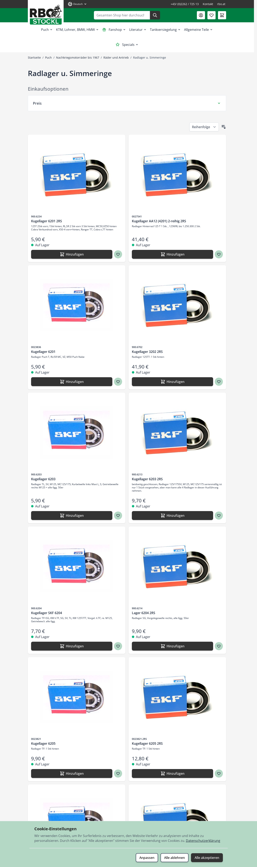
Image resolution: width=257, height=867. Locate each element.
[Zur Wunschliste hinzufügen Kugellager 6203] (118, 515)
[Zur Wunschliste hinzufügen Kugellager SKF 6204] (118, 646)
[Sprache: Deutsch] (77, 4)
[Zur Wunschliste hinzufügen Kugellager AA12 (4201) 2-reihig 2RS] (219, 254)
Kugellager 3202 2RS (147, 352)
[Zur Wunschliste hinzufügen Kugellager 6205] (118, 773)
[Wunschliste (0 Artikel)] (211, 15)
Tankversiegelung (165, 29)
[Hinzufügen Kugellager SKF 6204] (71, 646)
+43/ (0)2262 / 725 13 (185, 4)
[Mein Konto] (201, 15)
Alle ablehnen (174, 857)
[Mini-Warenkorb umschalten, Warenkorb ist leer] (222, 15)
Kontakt (208, 4)
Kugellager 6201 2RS (46, 221)
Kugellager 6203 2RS (147, 479)
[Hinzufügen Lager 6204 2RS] (172, 646)
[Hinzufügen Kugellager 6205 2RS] (172, 773)
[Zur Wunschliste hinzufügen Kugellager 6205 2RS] (219, 773)
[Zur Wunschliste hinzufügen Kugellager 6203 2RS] (219, 515)
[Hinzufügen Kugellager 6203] (71, 515)
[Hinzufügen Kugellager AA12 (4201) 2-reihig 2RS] (172, 254)
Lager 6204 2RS (143, 613)
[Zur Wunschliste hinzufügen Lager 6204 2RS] (219, 646)
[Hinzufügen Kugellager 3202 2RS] (172, 381)
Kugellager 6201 (43, 352)
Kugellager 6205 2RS (147, 743)
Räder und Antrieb (116, 57)
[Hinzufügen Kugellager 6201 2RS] (71, 254)
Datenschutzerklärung (203, 840)
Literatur (138, 29)
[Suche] (155, 15)
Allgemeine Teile (198, 29)
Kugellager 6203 (43, 479)
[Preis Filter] (127, 103)
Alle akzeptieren (207, 857)
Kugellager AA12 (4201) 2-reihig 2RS (159, 221)
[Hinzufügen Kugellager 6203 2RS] (172, 515)
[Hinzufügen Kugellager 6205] (71, 773)
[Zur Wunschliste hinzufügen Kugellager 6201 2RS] (118, 254)
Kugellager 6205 (43, 743)
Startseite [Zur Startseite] (34, 57)
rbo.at (221, 4)
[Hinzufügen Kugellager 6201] (71, 381)
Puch (47, 29)
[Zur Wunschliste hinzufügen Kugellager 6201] (118, 382)
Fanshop (114, 29)
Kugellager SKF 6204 (46, 613)
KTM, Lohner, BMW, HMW (77, 29)
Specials (127, 44)
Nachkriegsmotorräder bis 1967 (77, 57)
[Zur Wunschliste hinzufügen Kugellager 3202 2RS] (219, 382)
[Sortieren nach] (204, 126)
